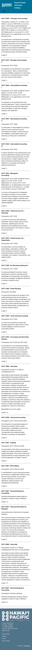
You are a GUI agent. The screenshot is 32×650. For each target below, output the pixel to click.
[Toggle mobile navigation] (3, 11)
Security (4, 636)
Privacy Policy (6, 641)
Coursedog (27, 645)
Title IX (4, 638)
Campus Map (6, 634)
